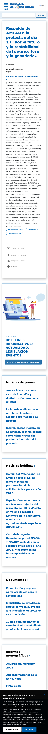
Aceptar (29, 729)
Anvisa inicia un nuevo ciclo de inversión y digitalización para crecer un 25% (23, 396)
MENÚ (6, 9)
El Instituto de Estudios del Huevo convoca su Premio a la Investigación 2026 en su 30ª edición (23, 608)
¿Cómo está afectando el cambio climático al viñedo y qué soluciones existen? (23, 625)
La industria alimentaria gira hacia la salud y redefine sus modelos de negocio (22, 414)
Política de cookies (20, 725)
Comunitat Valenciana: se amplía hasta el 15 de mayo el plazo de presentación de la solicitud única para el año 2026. (23, 483)
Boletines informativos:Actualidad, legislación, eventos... (19, 347)
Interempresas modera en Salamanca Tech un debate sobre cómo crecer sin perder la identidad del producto (24, 435)
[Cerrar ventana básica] (44, 694)
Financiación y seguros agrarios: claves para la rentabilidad (21, 591)
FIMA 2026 (13, 686)
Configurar (12, 729)
